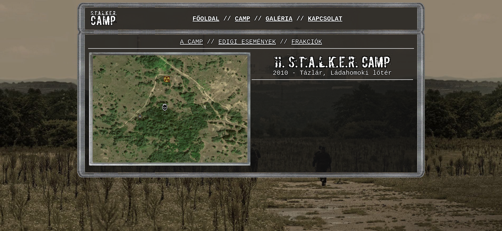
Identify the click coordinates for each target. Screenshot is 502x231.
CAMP (242, 18)
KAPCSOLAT (325, 18)
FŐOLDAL (205, 18)
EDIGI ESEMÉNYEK (247, 42)
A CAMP (191, 42)
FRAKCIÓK (306, 42)
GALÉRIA (278, 18)
